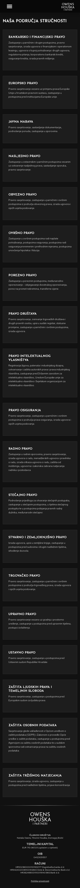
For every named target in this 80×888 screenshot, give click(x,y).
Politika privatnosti (40, 881)
